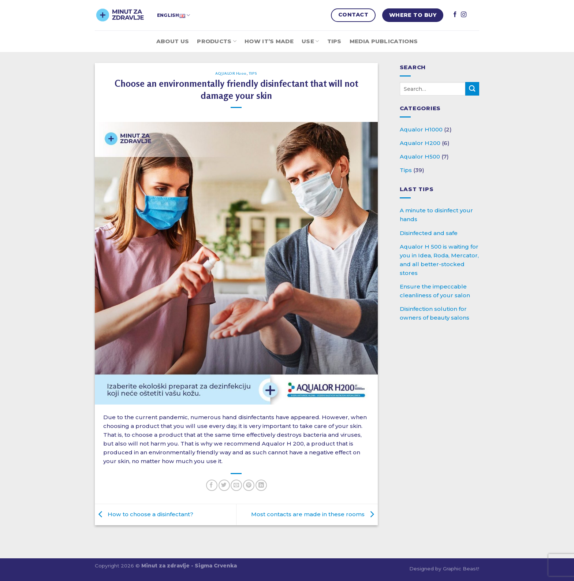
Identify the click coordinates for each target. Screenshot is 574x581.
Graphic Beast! (461, 568)
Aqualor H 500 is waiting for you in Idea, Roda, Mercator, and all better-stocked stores (439, 259)
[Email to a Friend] (236, 485)
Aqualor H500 (420, 156)
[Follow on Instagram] (463, 15)
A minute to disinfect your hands (436, 215)
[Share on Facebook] (211, 485)
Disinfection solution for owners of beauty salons (434, 313)
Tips (334, 41)
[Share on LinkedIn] (261, 485)
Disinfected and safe (429, 233)
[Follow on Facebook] (455, 15)
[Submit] (472, 89)
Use (310, 41)
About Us (172, 41)
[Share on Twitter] (224, 485)
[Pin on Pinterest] (248, 485)
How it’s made (269, 41)
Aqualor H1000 (421, 129)
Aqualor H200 (231, 73)
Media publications (384, 41)
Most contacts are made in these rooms (314, 514)
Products (216, 41)
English (173, 15)
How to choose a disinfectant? (144, 514)
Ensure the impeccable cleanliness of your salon (435, 291)
